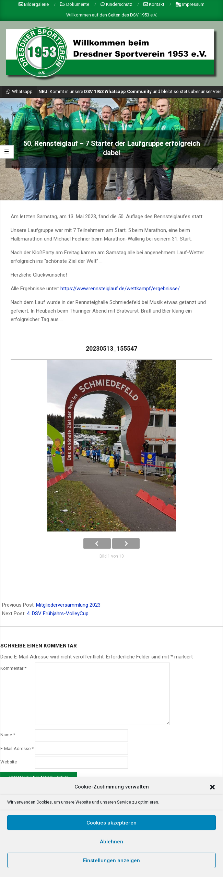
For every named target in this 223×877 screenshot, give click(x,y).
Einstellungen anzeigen (111, 860)
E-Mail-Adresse (17, 748)
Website (8, 761)
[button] (212, 787)
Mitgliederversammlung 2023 (68, 605)
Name (7, 734)
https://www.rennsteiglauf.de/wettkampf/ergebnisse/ (120, 288)
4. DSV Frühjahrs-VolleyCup (58, 613)
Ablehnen (111, 842)
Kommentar (13, 668)
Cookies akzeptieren (111, 823)
